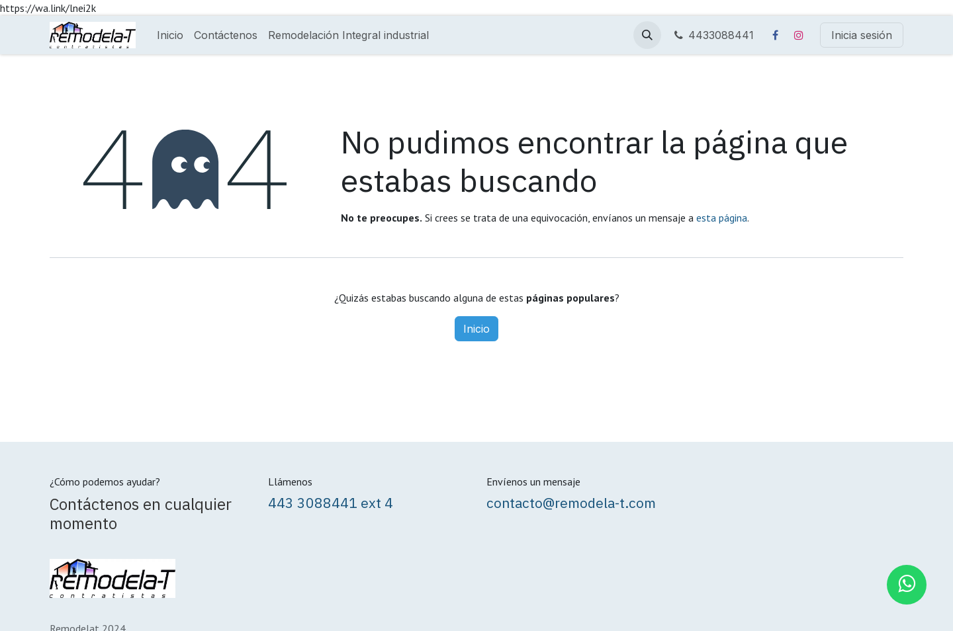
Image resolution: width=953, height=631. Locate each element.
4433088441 (713, 35)
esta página (721, 217)
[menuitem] (170, 35)
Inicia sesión (861, 35)
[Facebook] (775, 35)
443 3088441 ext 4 (330, 502)
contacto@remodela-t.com (571, 502)
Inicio (476, 328)
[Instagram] (798, 35)
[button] (647, 35)
